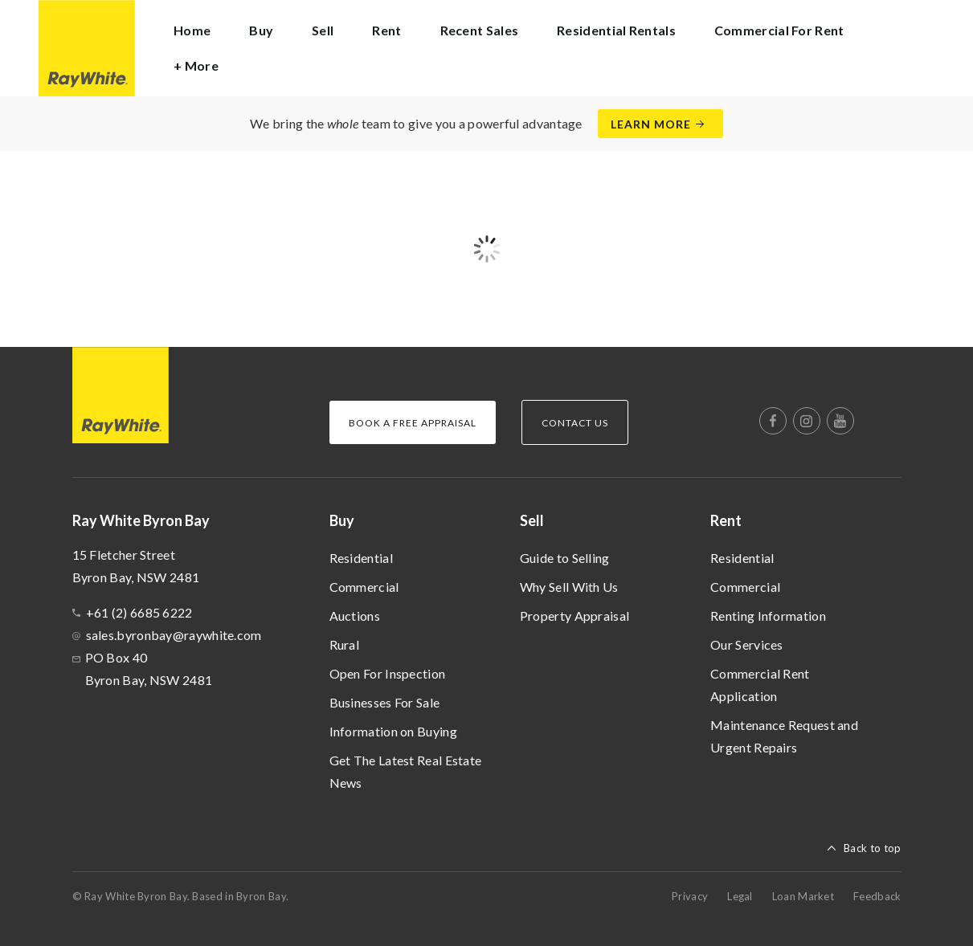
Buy (341, 520)
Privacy (690, 896)
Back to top (872, 848)
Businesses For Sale (384, 702)
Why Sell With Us (569, 586)
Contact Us (575, 423)
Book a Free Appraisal (412, 423)
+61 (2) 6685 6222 (139, 612)
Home (192, 30)
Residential (361, 557)
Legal (740, 896)
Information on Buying (393, 731)
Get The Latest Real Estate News (405, 771)
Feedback (877, 896)
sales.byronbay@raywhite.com (174, 634)
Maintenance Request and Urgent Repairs (784, 736)
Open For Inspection (387, 673)
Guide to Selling (565, 557)
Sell (532, 520)
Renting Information (768, 615)
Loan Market (803, 896)
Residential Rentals (616, 30)
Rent (726, 520)
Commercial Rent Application (760, 684)
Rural (344, 644)
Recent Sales (479, 30)
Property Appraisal (574, 615)
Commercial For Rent (779, 30)
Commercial (364, 586)
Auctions (354, 615)
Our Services (746, 644)
